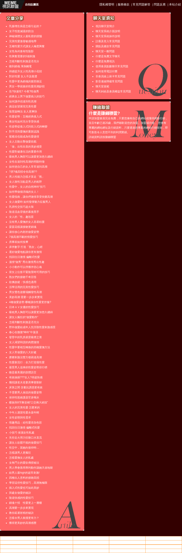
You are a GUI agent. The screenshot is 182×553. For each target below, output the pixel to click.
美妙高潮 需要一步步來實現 (26, 297)
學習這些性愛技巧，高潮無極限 (28, 482)
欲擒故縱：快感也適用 (22, 282)
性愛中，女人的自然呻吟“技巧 (27, 186)
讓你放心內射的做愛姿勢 (24, 232)
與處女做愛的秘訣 (20, 492)
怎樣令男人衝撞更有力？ (24, 517)
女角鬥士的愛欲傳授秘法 (24, 462)
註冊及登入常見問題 (108, 41)
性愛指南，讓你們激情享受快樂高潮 (31, 196)
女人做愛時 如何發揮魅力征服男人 (30, 201)
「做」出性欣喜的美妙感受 (25, 146)
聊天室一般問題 (105, 51)
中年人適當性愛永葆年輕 (24, 412)
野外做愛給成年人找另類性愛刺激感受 (32, 327)
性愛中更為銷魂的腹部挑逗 (25, 81)
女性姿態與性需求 (20, 417)
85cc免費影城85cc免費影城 (163, 538)
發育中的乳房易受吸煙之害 (25, 337)
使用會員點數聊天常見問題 (112, 66)
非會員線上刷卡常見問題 (111, 76)
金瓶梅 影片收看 (164, 550)
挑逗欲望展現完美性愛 (22, 106)
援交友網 (91, 550)
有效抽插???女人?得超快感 (26, 377)
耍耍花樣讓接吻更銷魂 (22, 226)
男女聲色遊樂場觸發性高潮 (25, 292)
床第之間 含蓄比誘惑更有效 (26, 387)
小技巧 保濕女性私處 (21, 432)
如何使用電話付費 (106, 71)
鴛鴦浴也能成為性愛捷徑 (24, 136)
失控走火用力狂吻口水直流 (25, 437)
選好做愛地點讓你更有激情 (25, 252)
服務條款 (123, 4)
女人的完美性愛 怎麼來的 (24, 407)
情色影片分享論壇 (18, 538)
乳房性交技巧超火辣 (21, 206)
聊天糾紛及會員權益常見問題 (113, 91)
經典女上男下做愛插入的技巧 (27, 96)
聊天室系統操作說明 (108, 36)
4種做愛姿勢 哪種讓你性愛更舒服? (30, 302)
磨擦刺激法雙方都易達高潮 (25, 357)
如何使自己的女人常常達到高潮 (28, 166)
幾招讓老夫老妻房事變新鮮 (25, 382)
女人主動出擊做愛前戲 (22, 141)
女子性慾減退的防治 (21, 31)
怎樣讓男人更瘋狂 (20, 452)
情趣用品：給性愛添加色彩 (25, 422)
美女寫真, (91, 542)
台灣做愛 (91, 538)
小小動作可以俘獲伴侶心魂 (25, 267)
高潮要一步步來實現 (21, 507)
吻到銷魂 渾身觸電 (20, 66)
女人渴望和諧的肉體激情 (24, 342)
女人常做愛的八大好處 (22, 352)
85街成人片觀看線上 (54, 542)
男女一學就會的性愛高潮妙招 (27, 86)
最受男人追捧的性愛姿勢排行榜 (28, 367)
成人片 (164, 542)
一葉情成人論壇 (54, 546)
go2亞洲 (127, 550)
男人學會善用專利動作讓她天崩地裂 (31, 467)
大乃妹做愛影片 (18, 542)
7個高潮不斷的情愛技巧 (23, 237)
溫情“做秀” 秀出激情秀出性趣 (26, 262)
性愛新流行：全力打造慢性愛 (27, 362)
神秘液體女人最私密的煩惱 (25, 36)
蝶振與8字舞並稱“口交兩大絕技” (28, 402)
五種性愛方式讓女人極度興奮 (27, 46)
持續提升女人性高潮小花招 (25, 71)
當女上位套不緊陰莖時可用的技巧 (29, 272)
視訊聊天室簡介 (105, 26)
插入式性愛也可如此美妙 (24, 487)
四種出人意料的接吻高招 (24, 477)
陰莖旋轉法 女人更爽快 (23, 111)
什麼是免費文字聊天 (108, 56)
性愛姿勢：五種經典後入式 (25, 116)
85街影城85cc (18, 546)
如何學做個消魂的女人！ (24, 191)
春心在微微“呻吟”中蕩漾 (23, 332)
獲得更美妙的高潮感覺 (22, 522)
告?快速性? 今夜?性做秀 (24, 91)
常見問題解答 (141, 4)
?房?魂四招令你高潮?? (23, 171)
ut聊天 (127, 538)
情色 (54, 538)
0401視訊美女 (127, 546)
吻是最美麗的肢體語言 (22, 372)
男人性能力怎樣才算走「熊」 (27, 176)
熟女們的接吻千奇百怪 (22, 277)
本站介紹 (175, 4)
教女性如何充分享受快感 (24, 121)
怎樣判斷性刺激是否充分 (24, 61)
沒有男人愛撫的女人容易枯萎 (27, 221)
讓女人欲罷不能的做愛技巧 (25, 442)
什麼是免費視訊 (105, 61)
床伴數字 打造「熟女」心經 (26, 247)
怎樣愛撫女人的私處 (21, 457)
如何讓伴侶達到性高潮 (22, 101)
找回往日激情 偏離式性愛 (24, 257)
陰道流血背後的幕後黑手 (24, 211)
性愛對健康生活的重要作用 (25, 151)
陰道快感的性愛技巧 (21, 497)
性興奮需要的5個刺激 (22, 56)
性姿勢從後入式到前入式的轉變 (28, 126)
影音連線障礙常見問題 (109, 81)
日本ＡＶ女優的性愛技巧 (24, 307)
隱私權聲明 (106, 4)
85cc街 (127, 542)
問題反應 (160, 4)
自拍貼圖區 (32, 4)
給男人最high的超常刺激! (24, 472)
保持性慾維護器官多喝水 (24, 397)
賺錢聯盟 (110, 137)
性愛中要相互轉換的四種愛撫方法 (29, 347)
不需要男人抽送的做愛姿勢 (25, 392)
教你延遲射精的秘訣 (21, 512)
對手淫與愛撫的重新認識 (24, 131)
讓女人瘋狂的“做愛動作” (23, 317)
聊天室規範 (102, 86)
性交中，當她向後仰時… (24, 447)
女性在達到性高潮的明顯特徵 (27, 161)
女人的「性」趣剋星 (21, 216)
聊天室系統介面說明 (108, 31)
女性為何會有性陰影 (21, 51)
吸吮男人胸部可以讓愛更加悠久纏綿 (31, 156)
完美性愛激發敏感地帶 (22, 41)
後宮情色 (91, 546)
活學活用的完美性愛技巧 (24, 287)
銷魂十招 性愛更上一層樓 (25, 502)
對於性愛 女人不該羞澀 (23, 76)
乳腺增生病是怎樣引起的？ (25, 26)
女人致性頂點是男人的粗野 (25, 181)
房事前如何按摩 (18, 242)
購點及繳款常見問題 (108, 46)
